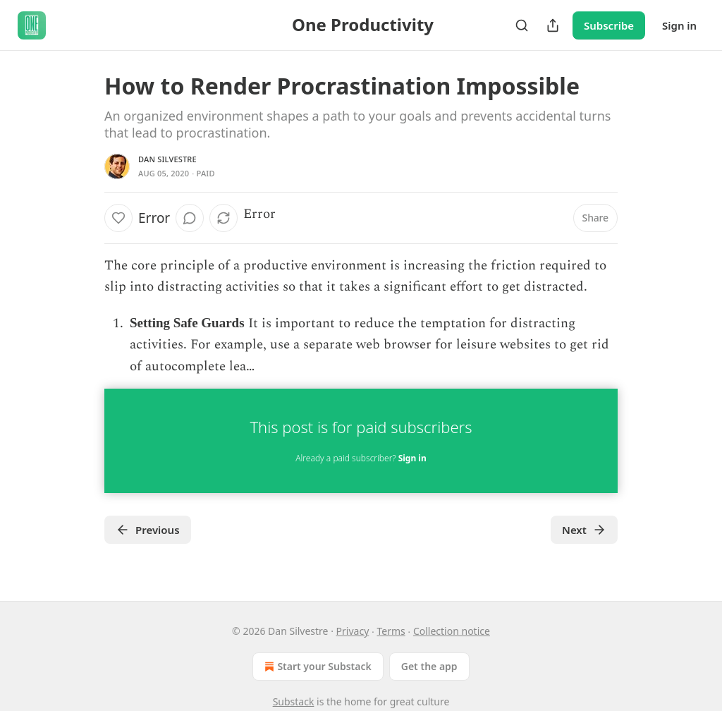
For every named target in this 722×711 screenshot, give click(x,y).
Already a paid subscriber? (360, 458)
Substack (293, 701)
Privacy (352, 631)
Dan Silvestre (167, 159)
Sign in (679, 25)
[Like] (118, 218)
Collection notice (451, 631)
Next (584, 530)
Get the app (429, 666)
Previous (148, 530)
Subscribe (609, 25)
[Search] (522, 25)
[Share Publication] (553, 25)
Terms (391, 631)
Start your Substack (316, 666)
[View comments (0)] (190, 218)
